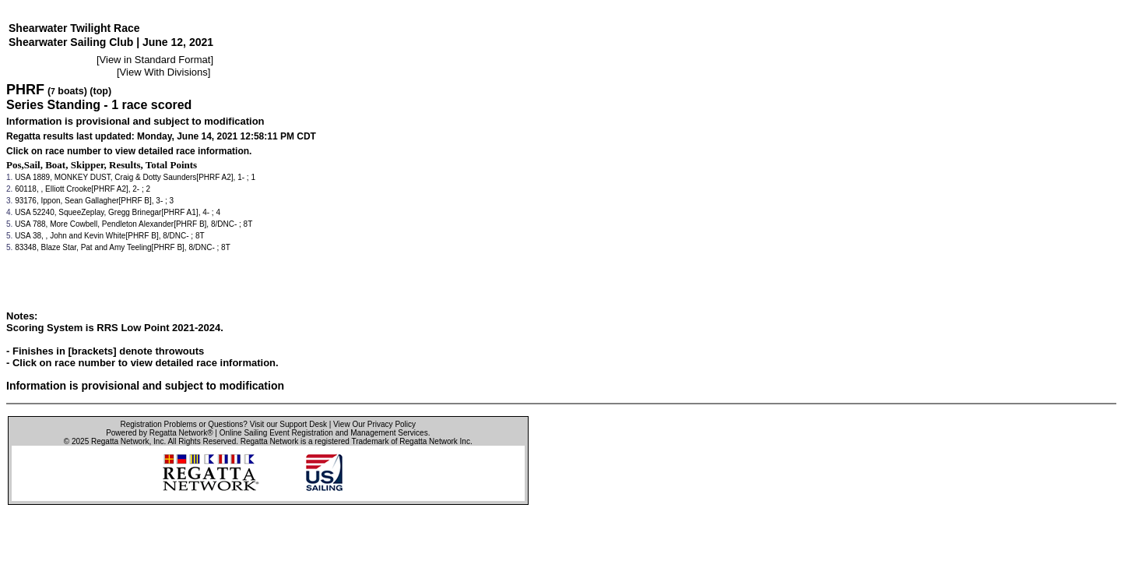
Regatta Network (120, 441)
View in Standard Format (155, 59)
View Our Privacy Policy (374, 424)
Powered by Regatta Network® (159, 433)
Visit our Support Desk (288, 424)
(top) (100, 91)
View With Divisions (164, 72)
